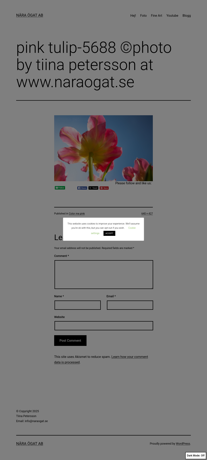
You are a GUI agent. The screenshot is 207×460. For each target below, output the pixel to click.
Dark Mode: (196, 456)
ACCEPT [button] (109, 233)
